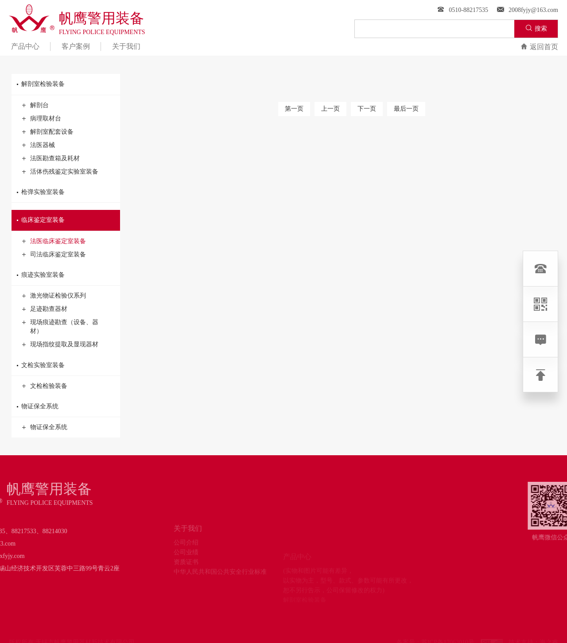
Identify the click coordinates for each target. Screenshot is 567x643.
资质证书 (186, 575)
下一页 (366, 108)
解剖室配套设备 (48, 132)
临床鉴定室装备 (66, 220)
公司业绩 (186, 565)
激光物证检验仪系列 (54, 295)
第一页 (294, 108)
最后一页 (406, 108)
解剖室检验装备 (66, 84)
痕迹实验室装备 (66, 275)
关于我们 (126, 46)
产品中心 (25, 46)
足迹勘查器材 (44, 309)
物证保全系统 (66, 406)
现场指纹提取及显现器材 (60, 344)
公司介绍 (186, 555)
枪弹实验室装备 (66, 192)
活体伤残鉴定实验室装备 (60, 171)
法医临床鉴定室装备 (54, 241)
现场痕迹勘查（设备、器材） (60, 326)
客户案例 (76, 46)
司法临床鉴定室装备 (54, 254)
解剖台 (35, 105)
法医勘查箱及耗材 (51, 158)
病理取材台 (41, 118)
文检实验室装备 (66, 365)
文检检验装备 (44, 386)
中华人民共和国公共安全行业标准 (220, 584)
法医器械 (38, 145)
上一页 (330, 108)
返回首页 (539, 46)
